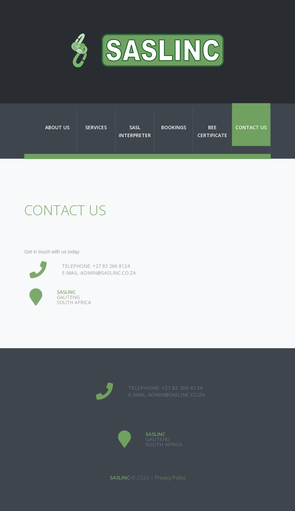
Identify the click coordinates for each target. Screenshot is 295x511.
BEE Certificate (212, 131)
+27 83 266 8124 (111, 275)
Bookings (173, 127)
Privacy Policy (170, 477)
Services (96, 127)
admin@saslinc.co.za (108, 282)
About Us (57, 127)
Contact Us (251, 127)
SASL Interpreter (135, 131)
